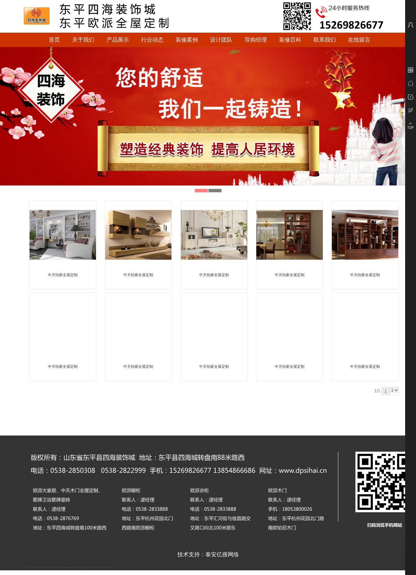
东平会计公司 (39, 567)
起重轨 (34, 567)
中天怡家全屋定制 (63, 275)
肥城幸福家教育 (77, 567)
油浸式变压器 (53, 567)
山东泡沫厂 (83, 567)
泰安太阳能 (80, 567)
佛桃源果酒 (51, 567)
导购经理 (256, 40)
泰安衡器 (64, 567)
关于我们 (83, 40)
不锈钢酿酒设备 (74, 567)
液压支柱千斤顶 (59, 567)
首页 (54, 40)
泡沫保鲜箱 (93, 567)
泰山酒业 (29, 567)
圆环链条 (22, 567)
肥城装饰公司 (71, 567)
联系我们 (324, 40)
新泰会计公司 (26, 567)
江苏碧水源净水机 (96, 567)
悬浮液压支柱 (45, 567)
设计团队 (221, 40)
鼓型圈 (32, 567)
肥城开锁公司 (37, 567)
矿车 (24, 567)
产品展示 (118, 40)
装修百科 (290, 40)
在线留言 (359, 40)
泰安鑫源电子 (48, 567)
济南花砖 (102, 567)
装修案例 (187, 40)
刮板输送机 (105, 567)
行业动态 (152, 40)
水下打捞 (56, 567)
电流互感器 (42, 567)
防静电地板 (61, 567)
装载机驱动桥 (108, 567)
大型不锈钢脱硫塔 (100, 567)
